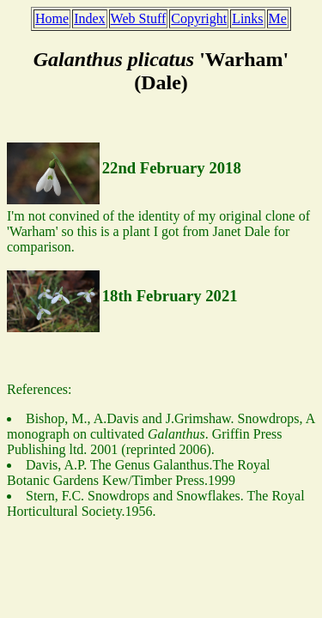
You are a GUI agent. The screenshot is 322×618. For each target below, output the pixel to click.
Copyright (199, 18)
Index (89, 18)
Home (52, 18)
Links (247, 18)
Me (278, 18)
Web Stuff (139, 18)
